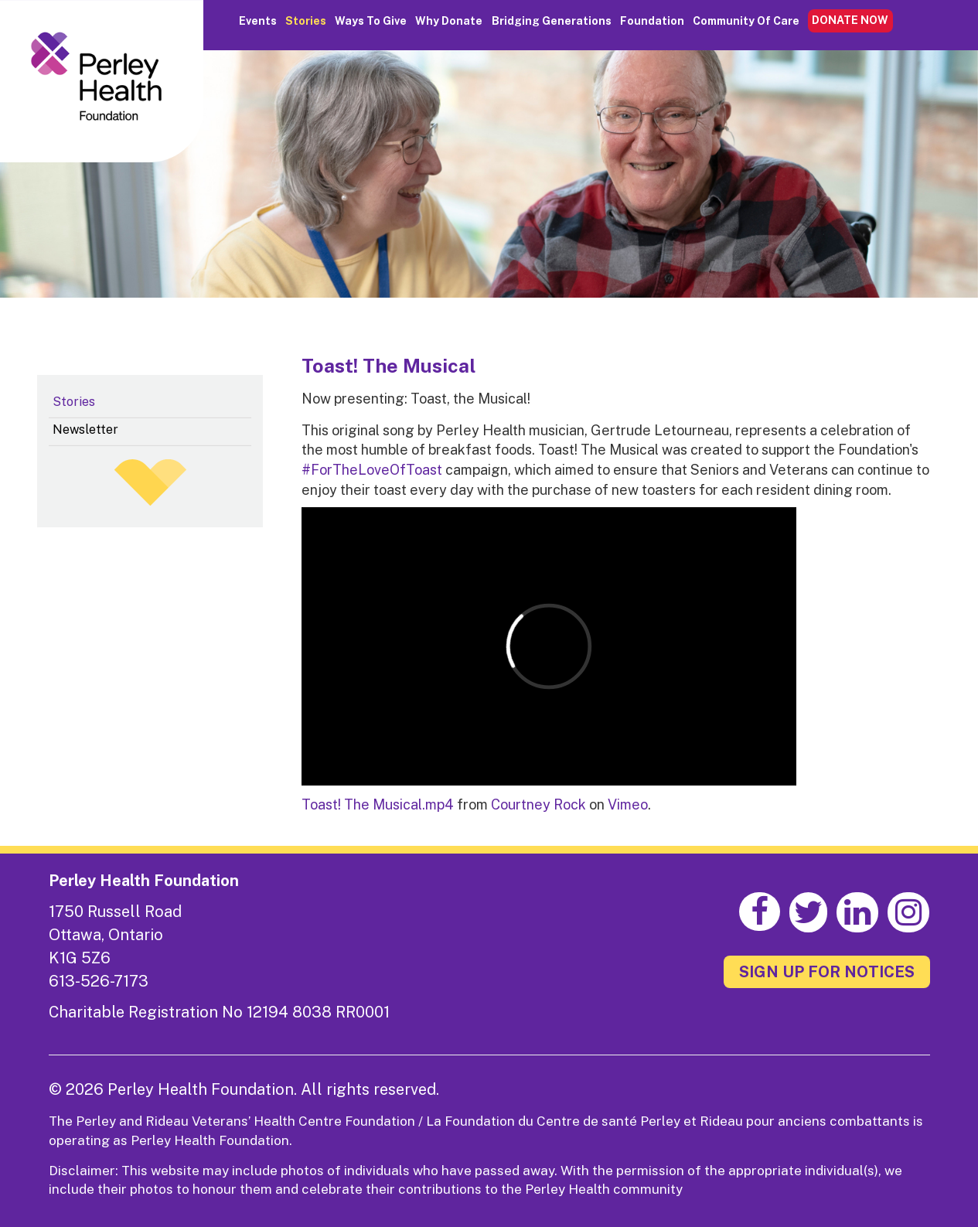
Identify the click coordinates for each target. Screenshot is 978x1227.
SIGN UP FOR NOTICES (827, 972)
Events (258, 21)
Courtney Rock (538, 804)
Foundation (652, 21)
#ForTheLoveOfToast (372, 470)
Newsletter (85, 429)
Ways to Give (371, 21)
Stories (305, 21)
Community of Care (746, 21)
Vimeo (628, 804)
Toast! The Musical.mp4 (378, 804)
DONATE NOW (850, 20)
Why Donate (448, 21)
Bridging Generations (552, 21)
